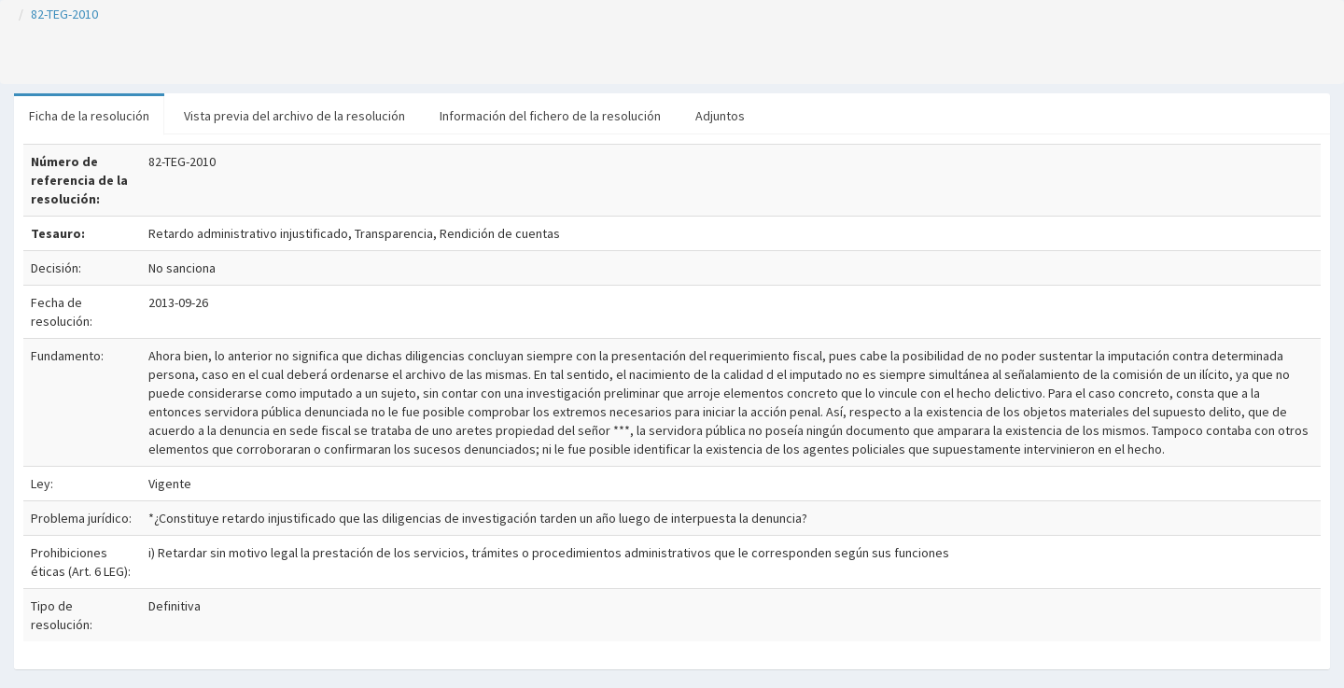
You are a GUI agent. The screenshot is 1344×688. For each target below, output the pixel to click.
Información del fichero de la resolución (550, 115)
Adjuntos (720, 115)
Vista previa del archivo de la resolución (294, 115)
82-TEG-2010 (64, 14)
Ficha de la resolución (89, 115)
